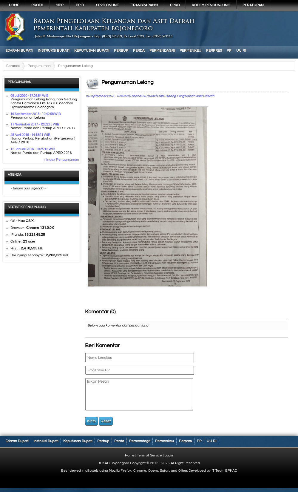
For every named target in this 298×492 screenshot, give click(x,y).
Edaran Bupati (19, 51)
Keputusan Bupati (91, 51)
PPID (80, 5)
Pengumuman (39, 66)
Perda (139, 51)
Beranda (13, 66)
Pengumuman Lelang (27, 117)
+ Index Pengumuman (61, 160)
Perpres (214, 51)
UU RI (241, 51)
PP (229, 51)
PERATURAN (253, 5)
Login (168, 455)
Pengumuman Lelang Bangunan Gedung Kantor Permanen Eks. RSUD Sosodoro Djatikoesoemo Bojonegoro (43, 103)
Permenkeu (190, 51)
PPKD (175, 5)
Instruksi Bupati (54, 51)
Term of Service (149, 455)
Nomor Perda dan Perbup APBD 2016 (41, 153)
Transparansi (144, 5)
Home (14, 5)
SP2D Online (107, 5)
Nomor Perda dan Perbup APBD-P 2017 (42, 128)
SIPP (60, 5)
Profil (37, 5)
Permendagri (162, 51)
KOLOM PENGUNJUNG (211, 5)
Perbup (121, 51)
